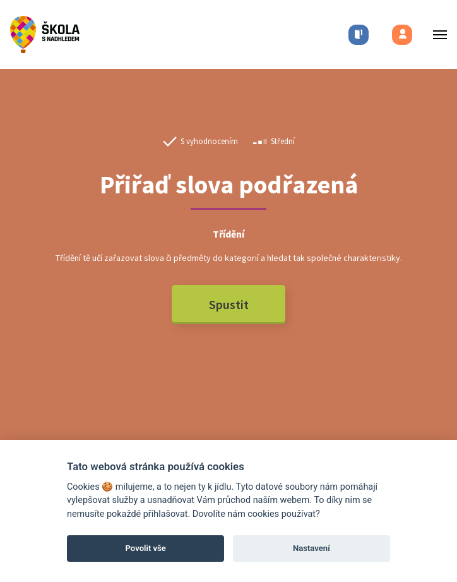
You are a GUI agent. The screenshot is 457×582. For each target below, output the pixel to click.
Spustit (229, 304)
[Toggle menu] (436, 34)
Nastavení (311, 548)
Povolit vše (146, 548)
